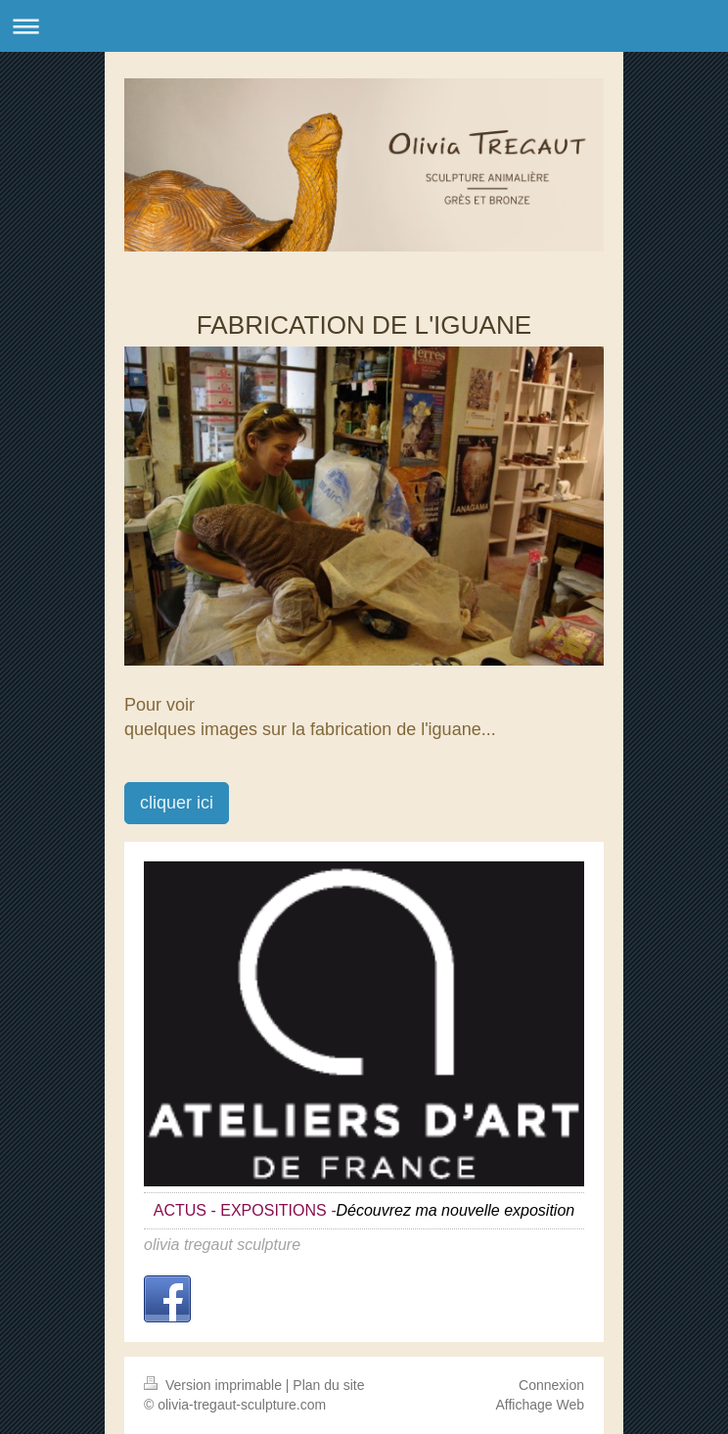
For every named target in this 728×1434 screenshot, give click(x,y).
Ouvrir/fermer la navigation (364, 26)
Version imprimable (215, 1385)
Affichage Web (539, 1404)
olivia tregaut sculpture (222, 1244)
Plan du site (328, 1385)
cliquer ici (176, 802)
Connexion (551, 1385)
